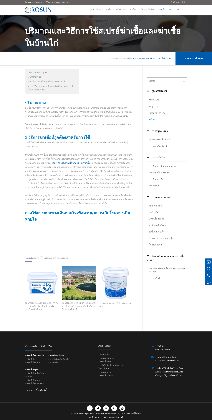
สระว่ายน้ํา (154, 186)
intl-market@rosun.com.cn (58, 2)
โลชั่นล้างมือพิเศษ (157, 225)
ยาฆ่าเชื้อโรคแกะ (32, 380)
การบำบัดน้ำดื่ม (156, 179)
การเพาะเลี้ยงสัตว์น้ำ (158, 146)
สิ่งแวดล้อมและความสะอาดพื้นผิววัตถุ (165, 258)
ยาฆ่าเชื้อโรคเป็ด (32, 363)
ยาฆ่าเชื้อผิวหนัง (156, 219)
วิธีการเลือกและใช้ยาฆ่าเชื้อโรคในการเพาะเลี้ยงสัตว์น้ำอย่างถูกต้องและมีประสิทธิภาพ (41, 306)
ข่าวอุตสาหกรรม (156, 112)
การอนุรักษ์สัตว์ (157, 131)
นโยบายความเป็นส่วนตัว (113, 417)
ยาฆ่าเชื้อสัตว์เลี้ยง (56, 356)
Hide (47, 72)
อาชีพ (108, 9)
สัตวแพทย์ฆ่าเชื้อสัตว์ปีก (160, 140)
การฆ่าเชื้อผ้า (155, 278)
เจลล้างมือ (153, 212)
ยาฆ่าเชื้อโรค (53, 363)
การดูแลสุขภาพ (105, 372)
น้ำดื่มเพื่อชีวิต (104, 369)
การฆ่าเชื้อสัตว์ (104, 362)
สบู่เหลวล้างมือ (156, 206)
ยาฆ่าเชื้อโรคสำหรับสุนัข (58, 359)
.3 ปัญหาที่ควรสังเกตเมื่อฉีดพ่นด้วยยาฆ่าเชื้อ (70, 163)
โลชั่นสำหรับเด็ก (156, 232)
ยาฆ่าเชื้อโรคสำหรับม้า (35, 384)
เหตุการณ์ (153, 106)
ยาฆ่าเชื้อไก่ (30, 359)
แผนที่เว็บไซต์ (94, 417)
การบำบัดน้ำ (156, 157)
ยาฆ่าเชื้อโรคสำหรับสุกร (35, 373)
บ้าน (110, 58)
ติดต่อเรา (182, 9)
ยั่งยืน (133, 9)
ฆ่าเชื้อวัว (29, 377)
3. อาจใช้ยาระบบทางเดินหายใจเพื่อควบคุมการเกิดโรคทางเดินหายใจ (51, 88)
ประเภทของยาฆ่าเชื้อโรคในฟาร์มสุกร (115, 304)
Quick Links (104, 345)
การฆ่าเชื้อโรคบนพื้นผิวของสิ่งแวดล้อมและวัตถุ (167, 270)
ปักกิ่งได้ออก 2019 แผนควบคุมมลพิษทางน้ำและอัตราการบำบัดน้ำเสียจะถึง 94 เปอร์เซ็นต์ (79, 306)
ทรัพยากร (121, 9)
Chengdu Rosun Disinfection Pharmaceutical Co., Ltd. (103, 414)
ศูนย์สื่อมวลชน (165, 9)
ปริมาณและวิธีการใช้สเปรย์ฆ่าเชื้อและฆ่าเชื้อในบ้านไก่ (152, 58)
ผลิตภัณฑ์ (96, 9)
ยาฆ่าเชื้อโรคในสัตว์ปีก (35, 356)
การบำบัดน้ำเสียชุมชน (159, 173)
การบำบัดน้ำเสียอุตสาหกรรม (162, 166)
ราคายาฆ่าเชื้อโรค (194, 58)
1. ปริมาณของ (34, 77)
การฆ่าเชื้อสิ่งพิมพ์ (105, 376)
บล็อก (129, 58)
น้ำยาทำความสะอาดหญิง (161, 238)
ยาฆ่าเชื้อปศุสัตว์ (32, 370)
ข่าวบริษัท (153, 99)
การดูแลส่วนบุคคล (159, 197)
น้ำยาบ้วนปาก (155, 245)
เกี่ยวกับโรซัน (147, 9)
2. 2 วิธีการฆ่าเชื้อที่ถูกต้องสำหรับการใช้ (46, 81)
